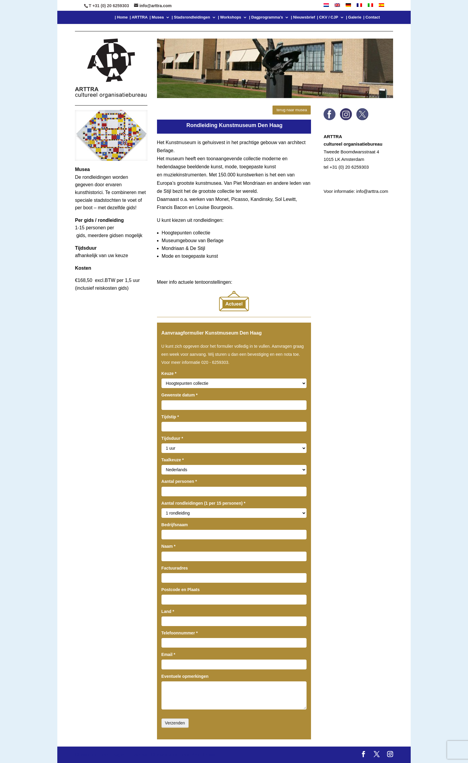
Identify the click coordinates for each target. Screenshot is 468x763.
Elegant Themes (128, 754)
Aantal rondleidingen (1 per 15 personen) (203, 503)
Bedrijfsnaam (174, 524)
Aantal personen (179, 481)
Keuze (169, 373)
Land (167, 611)
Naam (168, 546)
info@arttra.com (372, 191)
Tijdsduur (172, 438)
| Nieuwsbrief (303, 17)
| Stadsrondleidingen (191, 17)
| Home (121, 17)
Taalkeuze (172, 459)
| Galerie (353, 17)
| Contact (371, 17)
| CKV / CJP (327, 17)
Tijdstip (170, 416)
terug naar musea (291, 110)
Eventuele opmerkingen (185, 676)
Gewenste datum (179, 395)
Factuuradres (174, 568)
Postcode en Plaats (180, 589)
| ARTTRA (138, 17)
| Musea (157, 17)
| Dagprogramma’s (266, 17)
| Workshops (229, 17)
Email (168, 654)
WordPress (203, 754)
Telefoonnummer (179, 633)
